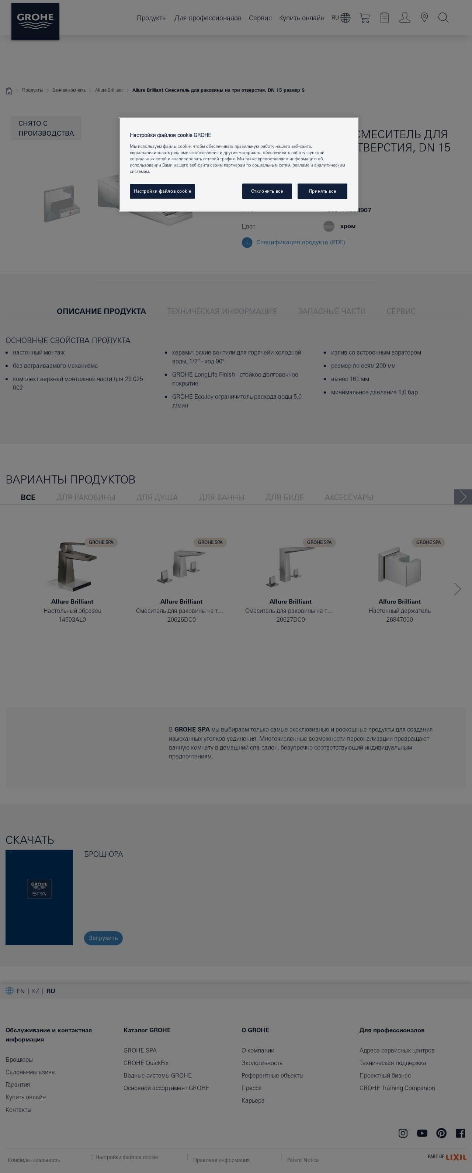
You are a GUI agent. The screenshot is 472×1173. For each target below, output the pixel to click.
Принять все (322, 191)
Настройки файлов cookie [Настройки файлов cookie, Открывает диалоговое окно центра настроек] (162, 191)
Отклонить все (267, 191)
